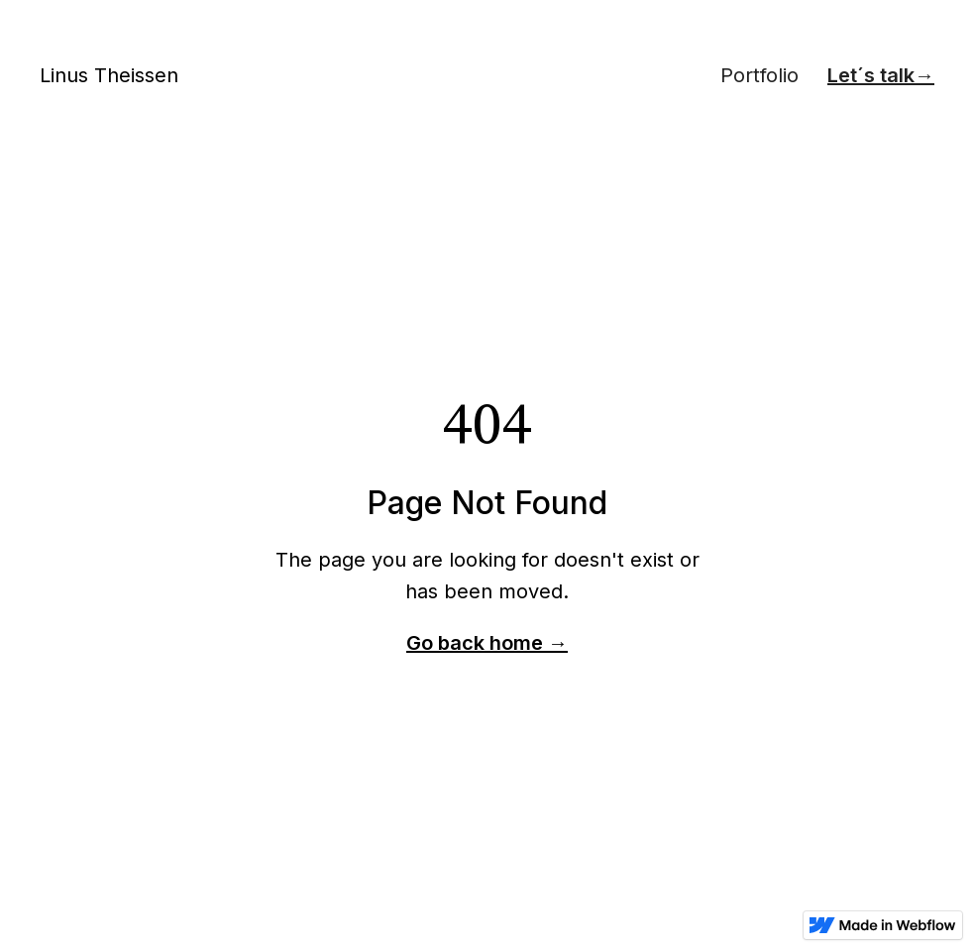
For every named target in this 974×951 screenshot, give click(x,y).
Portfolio (759, 75)
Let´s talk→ (880, 75)
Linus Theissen (109, 75)
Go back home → (487, 643)
